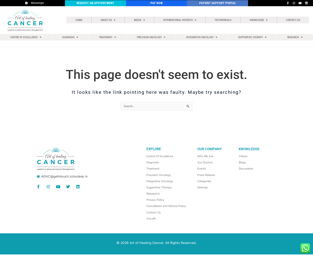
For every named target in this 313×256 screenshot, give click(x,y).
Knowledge (259, 20)
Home (78, 20)
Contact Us (292, 20)
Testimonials (223, 20)
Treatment (107, 38)
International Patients (178, 20)
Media (137, 20)
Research (295, 38)
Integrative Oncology (201, 38)
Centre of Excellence (25, 38)
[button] (106, 20)
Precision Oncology (150, 38)
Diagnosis (70, 38)
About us (106, 20)
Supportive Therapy (252, 38)
